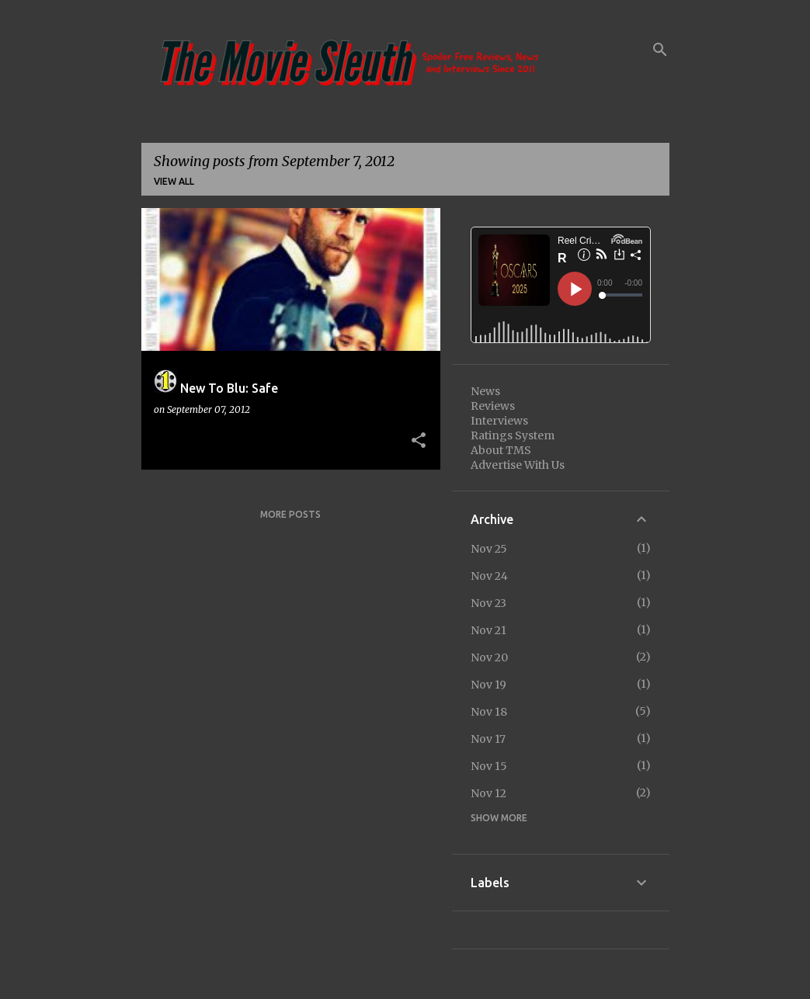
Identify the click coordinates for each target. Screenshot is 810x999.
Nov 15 (489, 766)
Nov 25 (489, 549)
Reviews (493, 406)
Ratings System (512, 435)
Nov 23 (488, 603)
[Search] (660, 49)
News (485, 391)
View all (174, 181)
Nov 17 (488, 739)
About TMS (501, 450)
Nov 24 (489, 576)
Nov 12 (488, 793)
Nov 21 (488, 630)
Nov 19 (488, 685)
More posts (290, 514)
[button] (418, 441)
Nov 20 (489, 657)
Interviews (499, 421)
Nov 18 (489, 712)
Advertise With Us (518, 465)
